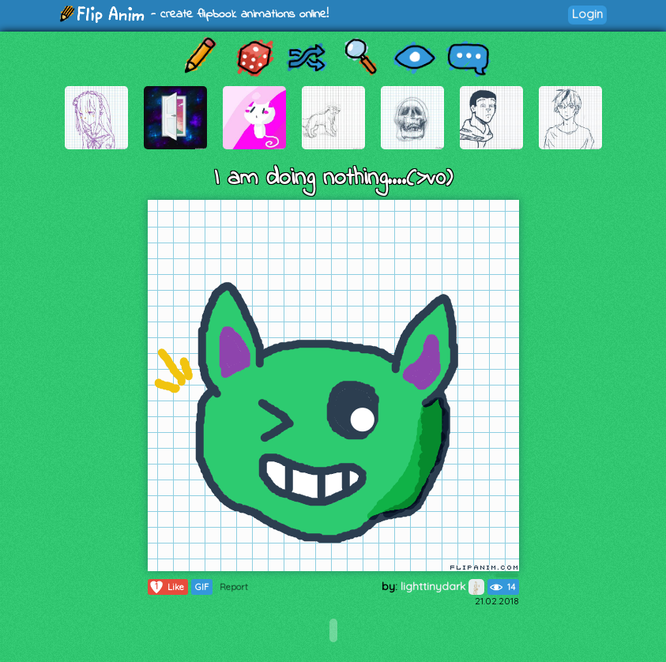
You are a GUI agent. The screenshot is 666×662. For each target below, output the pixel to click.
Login (587, 13)
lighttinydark (442, 586)
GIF (202, 586)
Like (166, 587)
